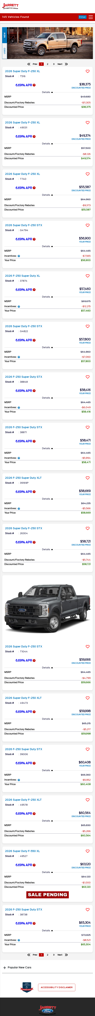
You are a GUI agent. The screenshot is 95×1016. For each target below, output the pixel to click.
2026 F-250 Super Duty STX (23, 376)
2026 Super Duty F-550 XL (22, 851)
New (4, 35)
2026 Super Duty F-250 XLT (23, 698)
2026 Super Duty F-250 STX (23, 225)
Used (4, 51)
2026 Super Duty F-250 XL (22, 71)
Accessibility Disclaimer (57, 987)
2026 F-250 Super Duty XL (22, 275)
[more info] (47, 118)
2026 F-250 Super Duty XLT (23, 478)
